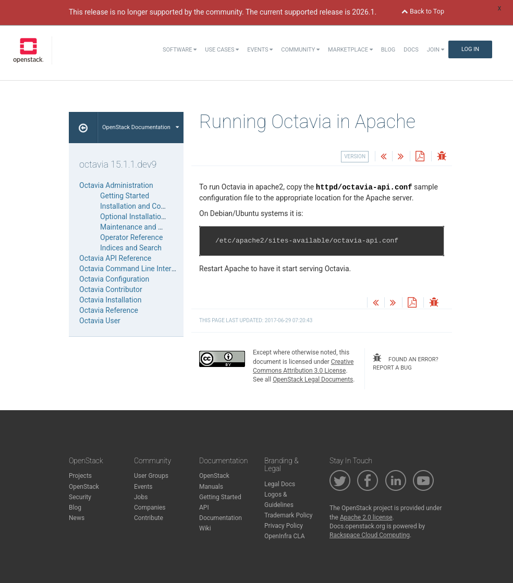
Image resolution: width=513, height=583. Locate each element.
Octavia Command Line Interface (132, 268)
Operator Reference (131, 237)
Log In (470, 49)
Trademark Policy (288, 515)
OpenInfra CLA (284, 536)
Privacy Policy (283, 525)
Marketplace (350, 49)
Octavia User (99, 320)
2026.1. (364, 12)
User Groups (151, 475)
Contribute (148, 518)
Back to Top (422, 11)
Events (260, 49)
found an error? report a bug (405, 362)
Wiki (205, 528)
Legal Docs (279, 484)
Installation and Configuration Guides (160, 206)
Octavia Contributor (110, 289)
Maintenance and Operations (146, 227)
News (76, 518)
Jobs (141, 497)
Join (435, 49)
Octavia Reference (108, 310)
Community (300, 49)
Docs (411, 49)
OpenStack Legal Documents (313, 379)
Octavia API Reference (115, 258)
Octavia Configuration (114, 279)
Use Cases (222, 49)
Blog (388, 49)
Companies (150, 507)
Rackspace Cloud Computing (369, 535)
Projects (80, 475)
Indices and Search (131, 248)
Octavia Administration (116, 185)
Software (180, 49)
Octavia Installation (110, 300)
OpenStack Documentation (140, 127)
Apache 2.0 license (366, 517)
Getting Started (124, 196)
